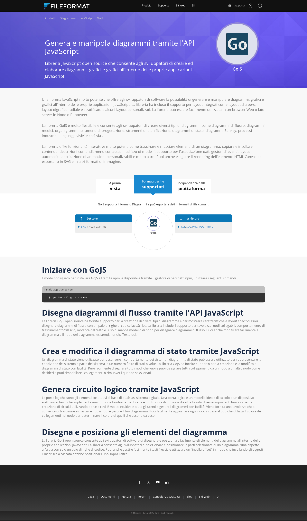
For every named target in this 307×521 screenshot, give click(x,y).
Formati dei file (153, 184)
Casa (88, 496)
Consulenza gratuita (166, 496)
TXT (183, 226)
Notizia (125, 496)
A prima (114, 186)
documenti (106, 496)
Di (193, 5)
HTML (209, 226)
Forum (141, 496)
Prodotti (146, 5)
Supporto (163, 5)
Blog (190, 496)
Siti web (180, 5)
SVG (83, 226)
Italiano (236, 6)
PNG (195, 226)
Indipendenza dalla (193, 186)
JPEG (201, 226)
